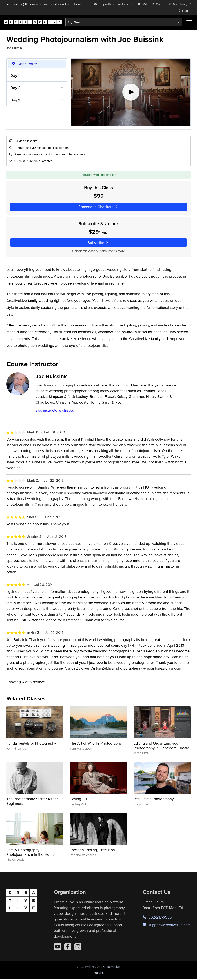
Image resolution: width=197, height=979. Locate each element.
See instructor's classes (55, 410)
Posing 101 (78, 798)
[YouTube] (57, 946)
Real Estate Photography (154, 798)
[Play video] (130, 92)
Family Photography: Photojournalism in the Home (30, 852)
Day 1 (15, 75)
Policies (98, 972)
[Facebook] (68, 946)
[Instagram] (78, 946)
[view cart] (158, 4)
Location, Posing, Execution (92, 849)
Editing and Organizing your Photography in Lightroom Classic (161, 745)
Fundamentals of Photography (31, 743)
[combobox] (124, 22)
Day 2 (15, 87)
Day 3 (15, 100)
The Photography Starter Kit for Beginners (32, 801)
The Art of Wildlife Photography (96, 743)
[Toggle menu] (189, 22)
